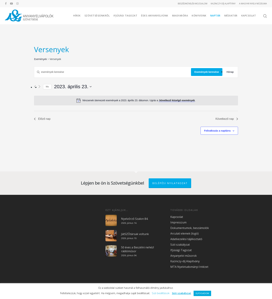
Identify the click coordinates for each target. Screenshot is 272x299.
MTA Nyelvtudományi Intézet (189, 267)
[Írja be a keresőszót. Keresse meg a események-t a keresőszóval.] (112, 72)
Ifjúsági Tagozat (125, 15)
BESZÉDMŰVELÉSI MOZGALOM (192, 3)
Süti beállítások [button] (160, 293)
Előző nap (42, 118)
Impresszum (178, 222)
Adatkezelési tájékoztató (186, 239)
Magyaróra (180, 15)
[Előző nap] (35, 86)
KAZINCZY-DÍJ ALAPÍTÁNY (223, 3)
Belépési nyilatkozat (170, 183)
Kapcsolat (248, 15)
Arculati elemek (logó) (184, 233)
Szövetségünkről (97, 15)
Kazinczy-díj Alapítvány (185, 261)
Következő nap (226, 118)
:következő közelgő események (177, 100)
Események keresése (206, 72)
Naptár (215, 15)
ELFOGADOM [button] (202, 293)
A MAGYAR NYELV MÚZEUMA (253, 3)
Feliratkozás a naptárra (217, 130)
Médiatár (230, 15)
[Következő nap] (39, 86)
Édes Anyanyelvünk (154, 15)
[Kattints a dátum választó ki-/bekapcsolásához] (73, 86)
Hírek (77, 15)
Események (40, 59)
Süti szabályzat (180, 244)
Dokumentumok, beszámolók (189, 228)
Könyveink (199, 15)
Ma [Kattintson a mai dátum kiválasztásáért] (47, 86)
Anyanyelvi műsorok (183, 256)
